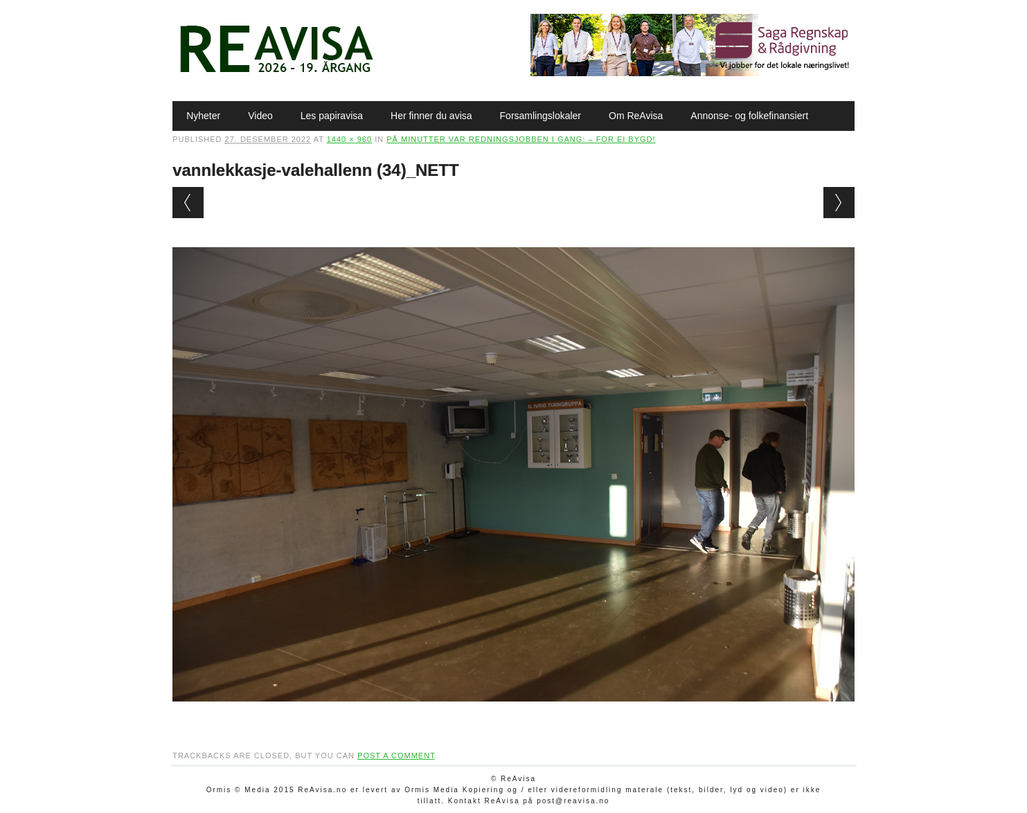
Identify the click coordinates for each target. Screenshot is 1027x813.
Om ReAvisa (636, 115)
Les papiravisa (332, 115)
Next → (839, 202)
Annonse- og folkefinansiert (749, 115)
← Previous (188, 202)
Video (260, 115)
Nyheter (203, 115)
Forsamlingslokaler (540, 115)
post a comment (396, 755)
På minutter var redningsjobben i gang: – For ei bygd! (520, 139)
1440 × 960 (349, 139)
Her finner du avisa (431, 115)
